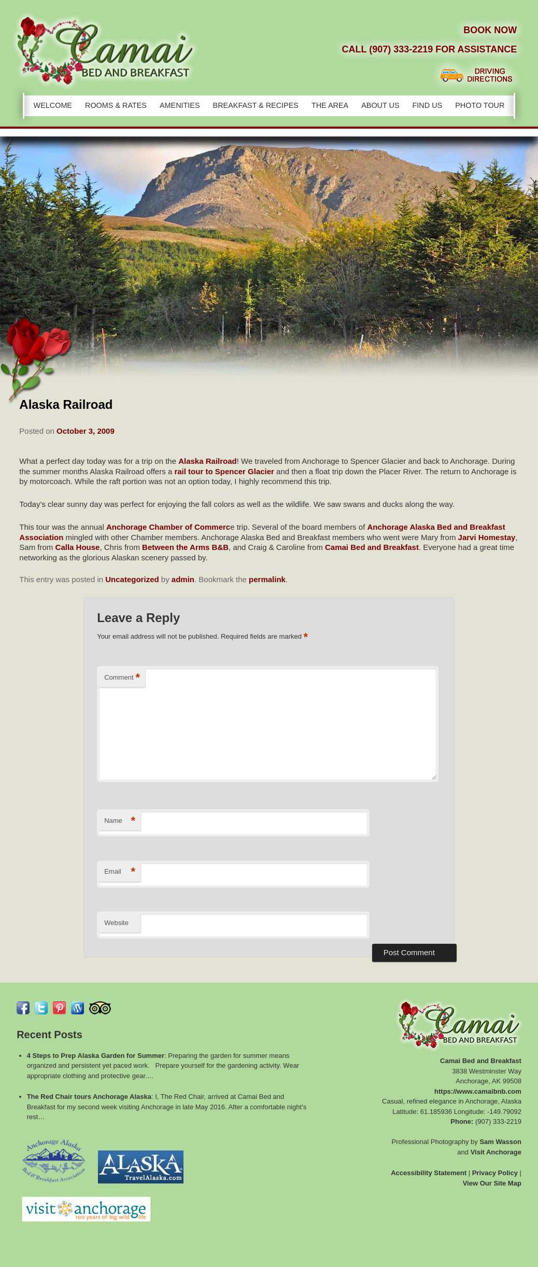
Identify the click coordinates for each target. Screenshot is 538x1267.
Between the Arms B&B (185, 547)
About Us (380, 105)
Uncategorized (132, 579)
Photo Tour (479, 105)
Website (116, 923)
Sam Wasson (500, 1142)
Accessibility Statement (428, 1173)
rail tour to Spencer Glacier (224, 471)
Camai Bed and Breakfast (372, 547)
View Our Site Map (492, 1183)
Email (119, 871)
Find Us (428, 105)
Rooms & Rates (116, 105)
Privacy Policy (495, 1173)
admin (183, 579)
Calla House (77, 547)
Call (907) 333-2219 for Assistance (429, 49)
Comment (122, 677)
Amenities (180, 105)
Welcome (53, 105)
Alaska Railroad (207, 461)
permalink (267, 579)
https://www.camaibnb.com (477, 1091)
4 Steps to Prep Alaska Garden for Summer (95, 1055)
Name (119, 821)
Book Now (490, 30)
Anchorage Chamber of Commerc (168, 526)
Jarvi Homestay (487, 537)
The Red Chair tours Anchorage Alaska (89, 1096)
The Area (330, 105)
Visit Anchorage (496, 1152)
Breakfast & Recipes (256, 105)
